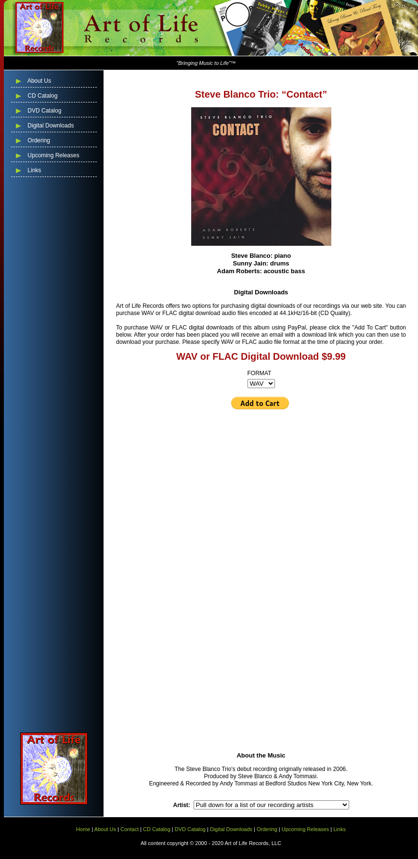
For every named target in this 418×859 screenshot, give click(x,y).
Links (33, 170)
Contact (129, 829)
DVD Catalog (43, 110)
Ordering (38, 140)
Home (83, 829)
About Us (38, 80)
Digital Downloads (50, 125)
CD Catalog (41, 95)
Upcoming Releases (52, 155)
